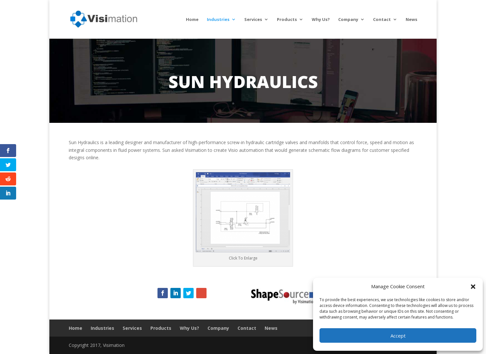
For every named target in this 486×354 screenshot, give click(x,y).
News (411, 19)
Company (348, 19)
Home (192, 19)
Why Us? (321, 19)
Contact (382, 19)
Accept (398, 335)
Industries (218, 19)
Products (287, 19)
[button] (473, 286)
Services (253, 19)
